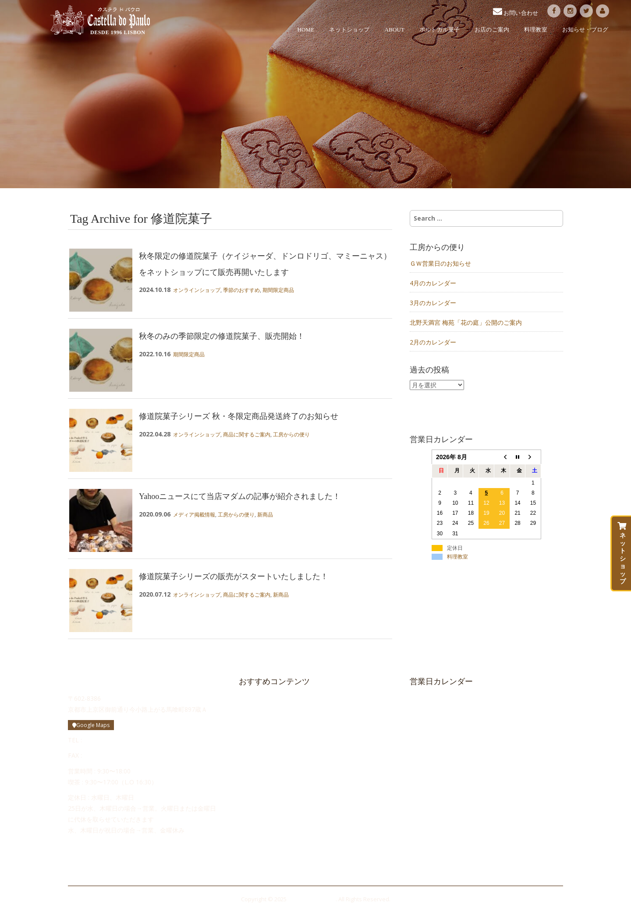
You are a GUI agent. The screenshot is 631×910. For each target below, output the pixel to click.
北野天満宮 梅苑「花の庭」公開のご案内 (466, 322)
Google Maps (91, 725)
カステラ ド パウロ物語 (273, 715)
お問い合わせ (261, 788)
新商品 (265, 514)
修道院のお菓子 (263, 744)
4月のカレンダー (433, 283)
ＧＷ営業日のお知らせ (440, 263)
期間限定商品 (278, 290)
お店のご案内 (492, 29)
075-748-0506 (103, 755)
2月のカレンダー (433, 342)
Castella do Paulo (100, 20)
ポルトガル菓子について (274, 730)
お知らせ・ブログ (585, 29)
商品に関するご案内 (246, 434)
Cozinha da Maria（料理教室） (279, 832)
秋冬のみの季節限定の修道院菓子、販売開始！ (222, 336)
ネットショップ (349, 29)
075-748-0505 (103, 740)
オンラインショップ (196, 290)
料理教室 (535, 29)
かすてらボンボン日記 (272, 818)
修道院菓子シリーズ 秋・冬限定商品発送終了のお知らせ (238, 416)
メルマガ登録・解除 (264, 847)
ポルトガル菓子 (439, 29)
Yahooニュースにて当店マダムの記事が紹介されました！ (239, 496)
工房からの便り (291, 434)
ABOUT (395, 29)
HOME (306, 29)
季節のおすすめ (241, 290)
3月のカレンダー (433, 303)
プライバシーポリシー (267, 862)
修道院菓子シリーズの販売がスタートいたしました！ (233, 576)
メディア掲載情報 (194, 514)
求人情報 (255, 803)
